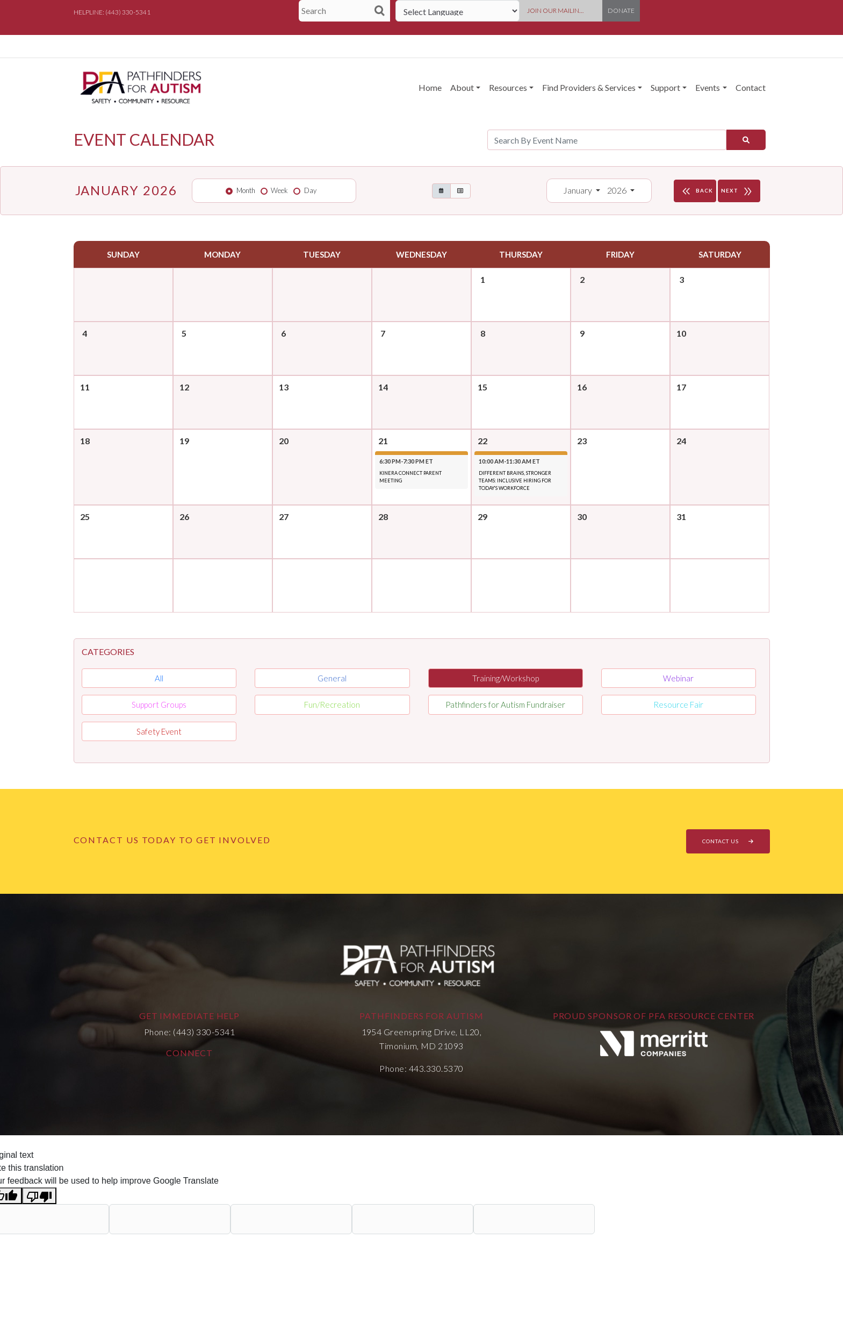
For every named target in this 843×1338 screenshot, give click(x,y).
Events (707, 87)
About (462, 87)
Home (430, 87)
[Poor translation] (39, 1195)
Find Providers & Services (589, 87)
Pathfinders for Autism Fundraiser (505, 704)
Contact (751, 87)
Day (310, 190)
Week (279, 190)
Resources (508, 87)
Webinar (678, 678)
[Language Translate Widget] (457, 11)
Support (665, 87)
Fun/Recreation (332, 704)
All (159, 678)
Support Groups (159, 704)
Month (245, 190)
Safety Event (159, 731)
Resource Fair (678, 704)
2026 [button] (617, 190)
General (332, 678)
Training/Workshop (505, 678)
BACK (696, 191)
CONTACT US (728, 841)
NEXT (739, 191)
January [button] (578, 190)
